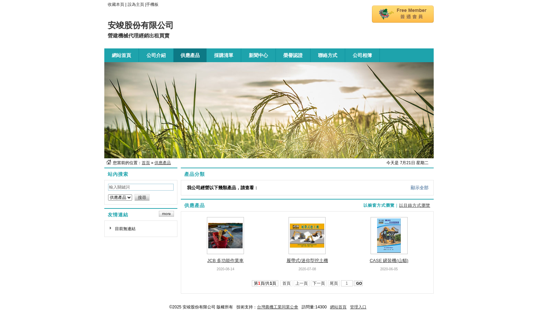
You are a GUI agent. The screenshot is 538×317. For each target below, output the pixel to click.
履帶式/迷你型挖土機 (307, 260)
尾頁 (334, 283)
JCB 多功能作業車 (225, 260)
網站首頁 (338, 307)
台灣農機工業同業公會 (277, 307)
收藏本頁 (116, 4)
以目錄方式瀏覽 (414, 205)
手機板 (152, 4)
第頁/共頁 (265, 283)
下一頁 (319, 283)
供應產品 (162, 162)
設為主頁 (136, 4)
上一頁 (301, 283)
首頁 (146, 162)
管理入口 (358, 307)
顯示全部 (420, 187)
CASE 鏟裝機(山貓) (389, 260)
